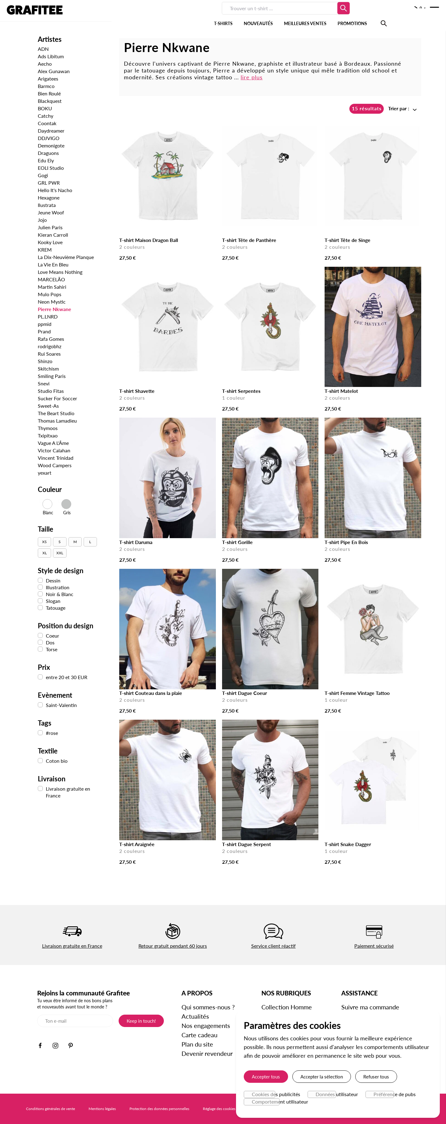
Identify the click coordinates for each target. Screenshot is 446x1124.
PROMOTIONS (273, 15)
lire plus (252, 77)
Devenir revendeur (207, 1053)
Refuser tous (376, 1076)
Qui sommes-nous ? (208, 1007)
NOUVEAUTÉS (179, 15)
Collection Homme (287, 1007)
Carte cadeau (200, 1034)
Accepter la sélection (321, 1076)
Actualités (195, 1016)
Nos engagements (206, 1025)
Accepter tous (266, 1076)
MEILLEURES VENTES (226, 15)
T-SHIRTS (144, 15)
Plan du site (197, 1044)
